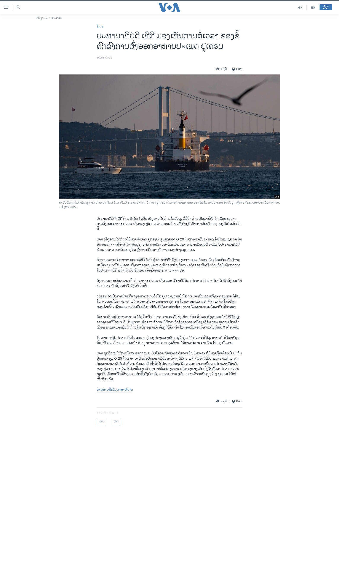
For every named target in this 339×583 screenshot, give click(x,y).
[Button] (221, 69)
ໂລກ (100, 27)
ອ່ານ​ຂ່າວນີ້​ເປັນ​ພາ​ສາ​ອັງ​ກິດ (115, 390)
